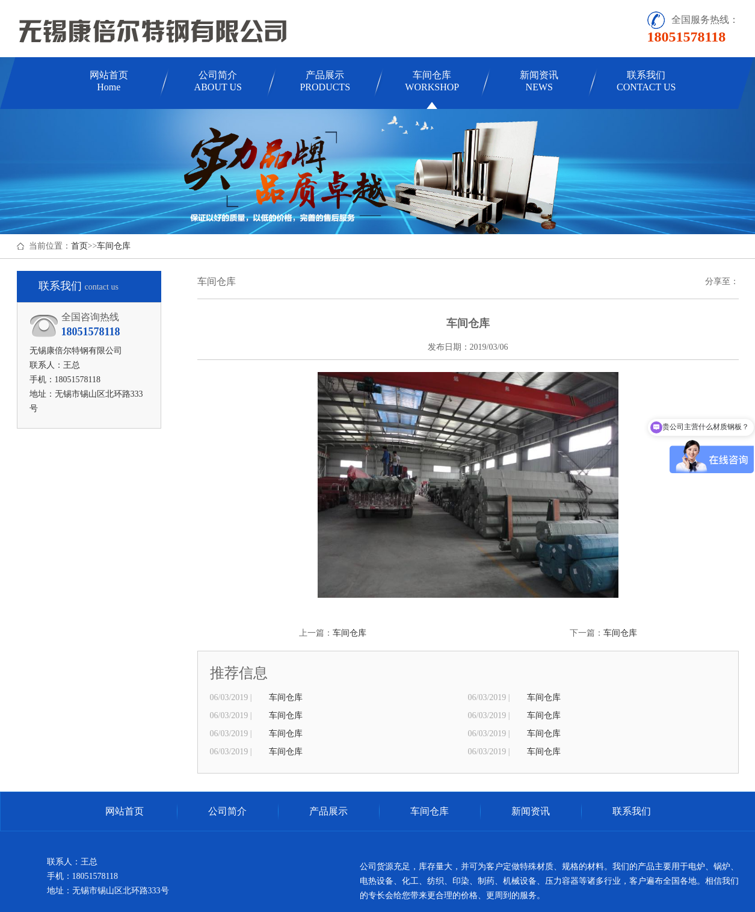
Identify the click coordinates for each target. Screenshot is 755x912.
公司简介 (218, 81)
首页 (79, 245)
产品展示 (325, 81)
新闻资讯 (539, 81)
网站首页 (109, 81)
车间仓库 (432, 81)
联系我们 (646, 81)
